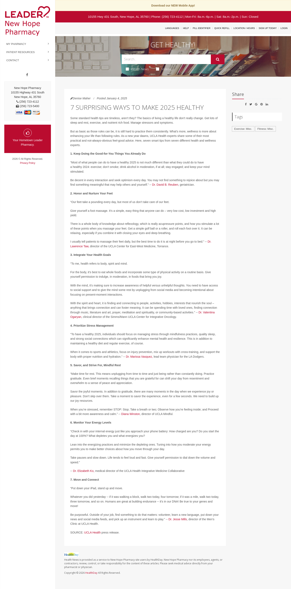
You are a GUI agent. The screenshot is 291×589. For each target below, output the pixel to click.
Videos (163, 69)
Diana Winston (130, 414)
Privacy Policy (27, 163)
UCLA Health (92, 532)
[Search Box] (166, 59)
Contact (12, 60)
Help (186, 28)
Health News (137, 69)
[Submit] (218, 59)
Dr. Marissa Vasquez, (139, 356)
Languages (172, 28)
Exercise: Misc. (243, 128)
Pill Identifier (201, 28)
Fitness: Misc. (265, 128)
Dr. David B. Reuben (165, 184)
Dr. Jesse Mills (178, 519)
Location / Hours (244, 28)
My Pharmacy (16, 43)
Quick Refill (222, 28)
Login (284, 28)
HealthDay (91, 573)
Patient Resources (20, 52)
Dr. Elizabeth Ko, (83, 471)
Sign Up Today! (268, 28)
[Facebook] (27, 75)
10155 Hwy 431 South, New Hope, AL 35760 (118, 16)
